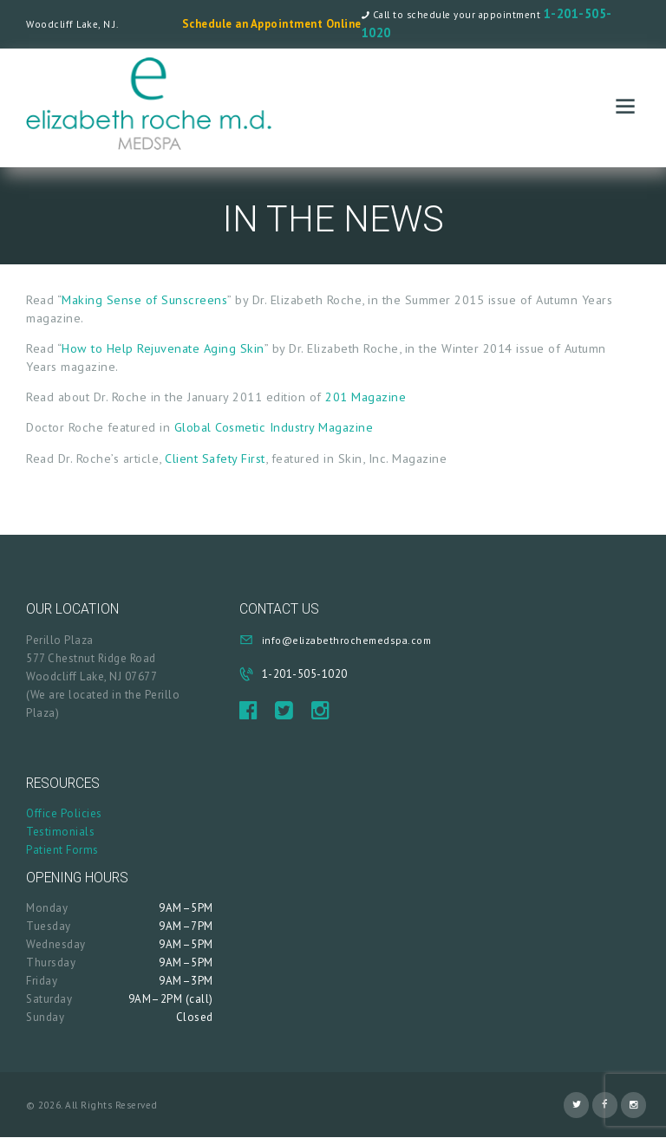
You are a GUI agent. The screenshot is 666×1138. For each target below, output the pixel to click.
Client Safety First (215, 458)
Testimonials (60, 831)
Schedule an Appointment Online (272, 23)
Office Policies (64, 813)
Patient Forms (62, 849)
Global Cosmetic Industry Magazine (274, 427)
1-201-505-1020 (305, 674)
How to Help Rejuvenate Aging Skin (163, 348)
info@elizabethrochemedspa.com (347, 640)
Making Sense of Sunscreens (144, 299)
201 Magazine (365, 396)
